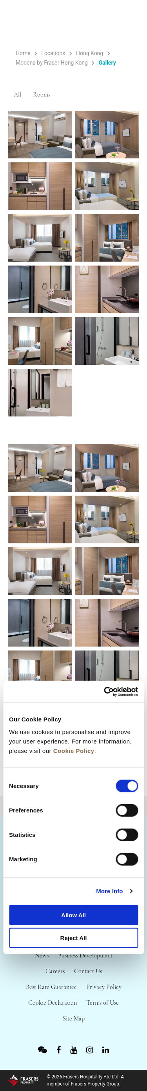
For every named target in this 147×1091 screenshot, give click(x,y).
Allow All (73, 914)
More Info (109, 891)
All (17, 95)
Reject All (73, 938)
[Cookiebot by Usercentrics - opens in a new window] (104, 691)
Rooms (41, 95)
